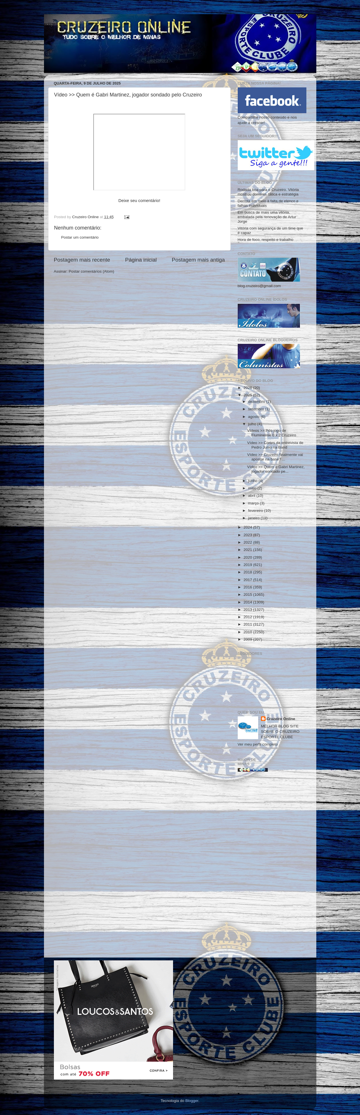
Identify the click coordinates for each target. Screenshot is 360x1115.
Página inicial (141, 260)
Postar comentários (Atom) (91, 271)
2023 (248, 535)
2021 (248, 550)
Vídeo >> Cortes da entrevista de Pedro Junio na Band (275, 445)
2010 (248, 632)
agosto (254, 417)
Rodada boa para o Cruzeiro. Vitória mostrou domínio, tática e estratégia (268, 192)
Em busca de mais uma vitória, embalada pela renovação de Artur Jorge (267, 217)
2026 (248, 388)
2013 (248, 609)
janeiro (254, 518)
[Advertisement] (272, 867)
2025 (248, 395)
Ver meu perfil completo (258, 744)
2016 (248, 587)
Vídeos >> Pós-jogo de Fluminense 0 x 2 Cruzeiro (271, 432)
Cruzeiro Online (281, 719)
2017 (248, 580)
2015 (248, 594)
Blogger (191, 1101)
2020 (248, 557)
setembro (256, 409)
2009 (248, 639)
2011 (248, 624)
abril (252, 495)
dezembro (257, 401)
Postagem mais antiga (198, 260)
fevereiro (256, 510)
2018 (248, 572)
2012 (248, 617)
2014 (248, 602)
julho (252, 424)
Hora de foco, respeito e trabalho (266, 239)
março (254, 503)
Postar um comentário (80, 237)
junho (253, 481)
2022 (248, 542)
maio (253, 488)
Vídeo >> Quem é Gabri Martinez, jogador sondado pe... (276, 469)
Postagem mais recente (82, 260)
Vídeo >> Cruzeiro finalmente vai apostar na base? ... (275, 457)
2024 (248, 527)
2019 (248, 565)
